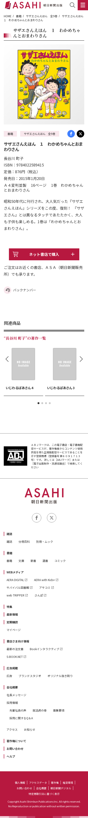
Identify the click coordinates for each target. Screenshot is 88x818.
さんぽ (38, 595)
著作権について (16, 741)
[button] (38, 403)
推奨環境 (68, 782)
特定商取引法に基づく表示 (44, 794)
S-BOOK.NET (15, 657)
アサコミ (44, 587)
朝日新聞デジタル (60, 788)
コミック (60, 561)
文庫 (21, 561)
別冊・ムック (44, 541)
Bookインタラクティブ (44, 649)
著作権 (55, 782)
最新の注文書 (15, 649)
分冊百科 (24, 541)
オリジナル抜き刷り (60, 676)
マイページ (14, 630)
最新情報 (12, 614)
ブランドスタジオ (30, 676)
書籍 (19, 16)
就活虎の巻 (40, 710)
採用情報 (12, 703)
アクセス (12, 729)
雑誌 (9, 534)
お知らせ (29, 729)
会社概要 (12, 687)
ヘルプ (11, 756)
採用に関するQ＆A (21, 718)
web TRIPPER (15, 595)
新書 (33, 561)
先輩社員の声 (17, 710)
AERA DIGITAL (15, 580)
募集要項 (58, 710)
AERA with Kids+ (44, 580)
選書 (45, 561)
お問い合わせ (15, 749)
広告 (9, 676)
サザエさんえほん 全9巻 (41, 16)
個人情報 (20, 782)
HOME (7, 16)
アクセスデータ (38, 782)
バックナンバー (24, 290)
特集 (9, 607)
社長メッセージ (16, 695)
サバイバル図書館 (18, 587)
